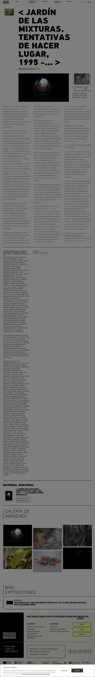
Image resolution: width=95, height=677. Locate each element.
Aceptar (77, 671)
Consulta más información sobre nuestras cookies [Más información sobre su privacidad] (35, 675)
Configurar (64, 671)
